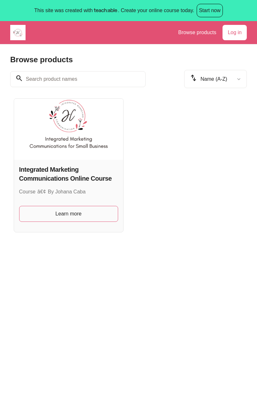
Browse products (197, 32)
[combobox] (215, 79)
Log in (235, 32)
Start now (210, 10)
